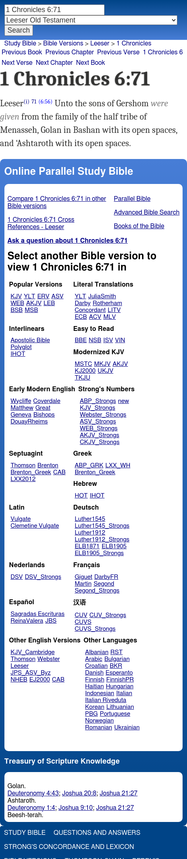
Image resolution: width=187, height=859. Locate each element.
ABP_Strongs (98, 401)
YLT (29, 296)
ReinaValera (26, 621)
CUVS (83, 622)
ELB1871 (87, 546)
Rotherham (107, 303)
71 (34, 101)
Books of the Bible (139, 226)
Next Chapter (54, 63)
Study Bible (20, 43)
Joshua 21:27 (119, 793)
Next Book (90, 63)
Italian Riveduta (105, 700)
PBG (91, 714)
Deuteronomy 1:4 (31, 808)
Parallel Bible (132, 199)
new (123, 401)
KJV (16, 296)
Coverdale (47, 401)
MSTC (83, 364)
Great (42, 408)
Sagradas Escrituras (37, 614)
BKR (116, 666)
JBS (50, 621)
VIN (120, 340)
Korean (95, 707)
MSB (31, 310)
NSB (95, 340)
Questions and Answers (96, 833)
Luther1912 (90, 533)
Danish (94, 673)
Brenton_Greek (30, 472)
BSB (16, 310)
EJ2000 (39, 680)
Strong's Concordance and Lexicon (69, 847)
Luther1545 (90, 519)
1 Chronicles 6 (163, 52)
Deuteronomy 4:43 (33, 793)
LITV (114, 310)
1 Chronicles (134, 43)
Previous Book (22, 52)
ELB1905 (114, 546)
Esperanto (119, 673)
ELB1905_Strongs (99, 553)
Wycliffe (20, 401)
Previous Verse (118, 52)
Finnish (95, 680)
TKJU (82, 378)
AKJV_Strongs (99, 435)
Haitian (94, 686)
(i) (26, 101)
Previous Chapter (69, 52)
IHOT (17, 354)
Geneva (20, 415)
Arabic (94, 659)
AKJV (33, 303)
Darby (83, 303)
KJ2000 (85, 371)
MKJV (102, 364)
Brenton (47, 466)
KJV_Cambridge (32, 652)
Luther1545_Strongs (102, 526)
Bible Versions (63, 43)
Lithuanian (120, 707)
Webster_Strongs (103, 415)
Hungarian (120, 686)
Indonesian (100, 693)
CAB (59, 472)
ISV (108, 340)
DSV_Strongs (43, 577)
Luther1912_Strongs (102, 540)
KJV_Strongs (97, 408)
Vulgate (20, 519)
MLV (109, 317)
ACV (95, 317)
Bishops (44, 415)
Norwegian (99, 721)
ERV (43, 296)
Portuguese (115, 714)
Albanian (97, 652)
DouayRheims (29, 422)
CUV (81, 615)
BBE (81, 340)
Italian (124, 693)
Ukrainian (127, 728)
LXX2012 (22, 479)
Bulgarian (116, 659)
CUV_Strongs (107, 615)
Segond (104, 584)
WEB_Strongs (98, 428)
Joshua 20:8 (79, 793)
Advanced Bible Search (146, 212)
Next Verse (17, 63)
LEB (49, 303)
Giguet (83, 577)
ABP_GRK (89, 466)
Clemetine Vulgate (34, 526)
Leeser (99, 43)
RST (117, 652)
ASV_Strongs (98, 422)
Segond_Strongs (97, 591)
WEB (17, 303)
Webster (48, 659)
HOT (81, 496)
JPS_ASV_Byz (30, 673)
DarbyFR (107, 577)
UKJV (105, 371)
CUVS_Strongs (95, 629)
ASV (57, 296)
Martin (83, 584)
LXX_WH (117, 466)
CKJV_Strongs (99, 442)
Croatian (96, 666)
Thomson (22, 466)
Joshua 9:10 (75, 808)
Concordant (90, 310)
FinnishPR (120, 680)
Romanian (98, 728)
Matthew (21, 408)
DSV (16, 577)
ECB (81, 317)
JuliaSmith (102, 296)
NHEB (18, 680)
